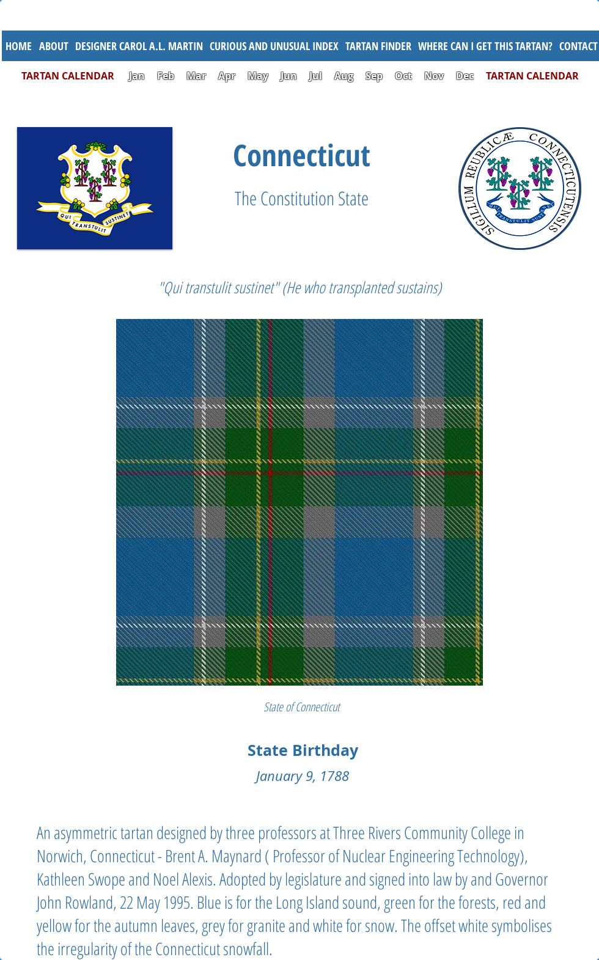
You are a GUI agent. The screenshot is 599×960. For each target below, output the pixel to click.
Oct (404, 75)
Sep (374, 75)
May (258, 75)
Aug (343, 75)
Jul (317, 75)
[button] (274, 46)
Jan (137, 75)
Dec (465, 75)
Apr (226, 75)
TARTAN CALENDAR (74, 75)
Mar (196, 75)
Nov (434, 75)
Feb (165, 75)
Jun (289, 75)
